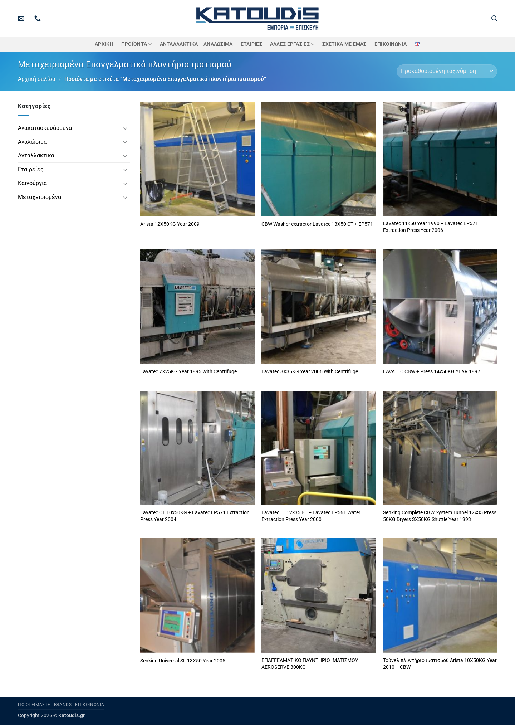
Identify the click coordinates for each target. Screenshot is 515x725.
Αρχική (104, 44)
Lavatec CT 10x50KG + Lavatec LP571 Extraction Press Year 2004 (195, 516)
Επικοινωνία (390, 44)
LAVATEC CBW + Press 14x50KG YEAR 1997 (431, 372)
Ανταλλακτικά (36, 155)
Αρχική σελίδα (36, 79)
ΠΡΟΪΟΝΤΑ (136, 44)
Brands (63, 704)
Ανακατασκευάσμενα (45, 128)
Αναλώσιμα (32, 141)
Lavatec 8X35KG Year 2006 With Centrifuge (309, 372)
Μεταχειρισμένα (39, 197)
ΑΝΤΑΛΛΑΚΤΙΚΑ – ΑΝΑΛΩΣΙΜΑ (196, 44)
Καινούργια (32, 183)
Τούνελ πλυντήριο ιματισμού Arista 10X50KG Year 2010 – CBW (440, 663)
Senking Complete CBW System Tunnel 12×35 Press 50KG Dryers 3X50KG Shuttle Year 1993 (439, 516)
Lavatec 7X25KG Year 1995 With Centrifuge (188, 372)
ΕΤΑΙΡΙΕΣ (251, 44)
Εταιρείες (31, 169)
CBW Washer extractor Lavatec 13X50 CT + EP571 (317, 224)
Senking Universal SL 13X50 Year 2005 (182, 661)
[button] (494, 18)
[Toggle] (125, 128)
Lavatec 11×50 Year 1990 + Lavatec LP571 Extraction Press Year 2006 (430, 226)
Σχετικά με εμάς (344, 44)
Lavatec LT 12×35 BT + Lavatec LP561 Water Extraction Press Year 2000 (310, 516)
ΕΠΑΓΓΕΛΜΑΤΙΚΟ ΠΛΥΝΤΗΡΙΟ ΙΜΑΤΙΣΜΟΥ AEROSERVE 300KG (309, 663)
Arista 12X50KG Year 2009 (170, 224)
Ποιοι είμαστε (34, 704)
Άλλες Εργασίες (292, 44)
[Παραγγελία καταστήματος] (447, 71)
